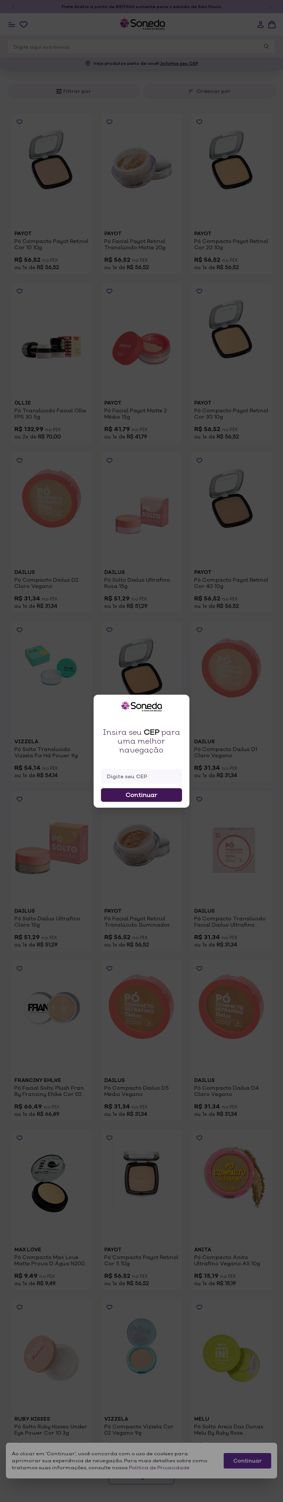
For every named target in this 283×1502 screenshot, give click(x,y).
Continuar (141, 794)
